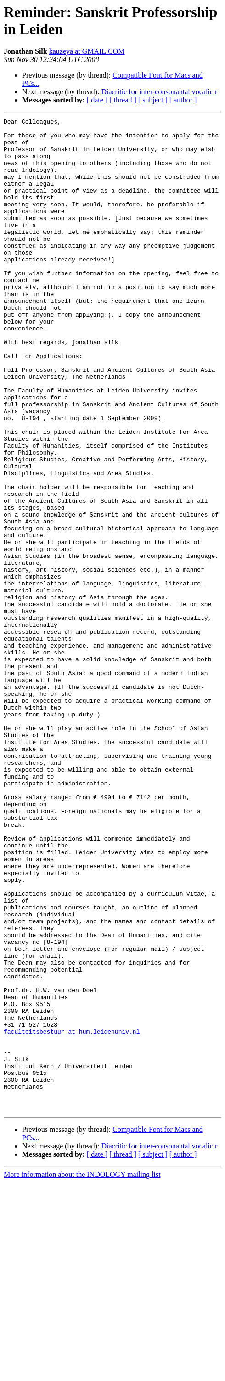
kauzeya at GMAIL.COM (87, 51)
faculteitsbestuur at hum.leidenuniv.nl (72, 1215)
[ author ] (183, 100)
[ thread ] (122, 100)
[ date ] (97, 100)
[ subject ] (153, 100)
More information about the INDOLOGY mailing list (82, 1373)
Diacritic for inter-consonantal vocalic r (159, 92)
